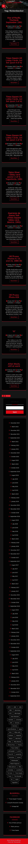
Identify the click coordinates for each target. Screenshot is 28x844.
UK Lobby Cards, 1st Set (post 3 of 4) (14, 99)
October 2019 (15, 468)
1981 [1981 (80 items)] (20, 707)
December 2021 (15, 430)
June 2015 (15, 662)
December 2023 (15, 423)
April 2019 (15, 490)
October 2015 (15, 647)
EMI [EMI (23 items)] (11, 723)
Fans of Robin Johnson (15, 823)
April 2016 (15, 625)
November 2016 (15, 598)
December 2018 (15, 505)
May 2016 (15, 621)
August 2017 (15, 565)
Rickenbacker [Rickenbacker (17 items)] (14, 760)
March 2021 (15, 441)
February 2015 (15, 677)
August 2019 (15, 475)
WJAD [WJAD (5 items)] (17, 779)
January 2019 (15, 501)
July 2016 (15, 613)
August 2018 (15, 520)
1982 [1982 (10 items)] (10, 710)
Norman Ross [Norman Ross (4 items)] (11, 744)
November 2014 (15, 688)
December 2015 (15, 640)
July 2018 (15, 524)
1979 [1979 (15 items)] (9, 707)
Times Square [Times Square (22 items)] (18, 773)
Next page (8, 395)
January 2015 (15, 681)
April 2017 (15, 580)
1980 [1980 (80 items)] (14, 707)
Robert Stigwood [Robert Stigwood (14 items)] (14, 763)
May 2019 (15, 486)
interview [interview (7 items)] (14, 726)
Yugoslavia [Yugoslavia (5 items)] (15, 782)
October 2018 (15, 512)
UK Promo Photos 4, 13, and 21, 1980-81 (14, 258)
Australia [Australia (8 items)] (10, 719)
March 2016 (15, 628)
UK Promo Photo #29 (14, 296)
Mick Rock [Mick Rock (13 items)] (18, 738)
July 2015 (15, 658)
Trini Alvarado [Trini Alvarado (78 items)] (17, 776)
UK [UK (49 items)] (11, 779)
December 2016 (15, 595)
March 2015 (15, 673)
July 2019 (15, 479)
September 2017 (15, 561)
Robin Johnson (14, 2)
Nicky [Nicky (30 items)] (9, 741)
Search (15, 402)
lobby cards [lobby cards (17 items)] (17, 732)
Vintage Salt (15, 806)
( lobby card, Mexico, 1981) (14, 217)
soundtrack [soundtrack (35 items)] (19, 770)
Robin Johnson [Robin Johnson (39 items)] (12, 766)
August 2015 (15, 655)
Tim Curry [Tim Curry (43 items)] (9, 773)
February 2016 (15, 632)
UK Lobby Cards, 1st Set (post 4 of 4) (14, 60)
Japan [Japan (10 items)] (20, 729)
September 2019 (15, 471)
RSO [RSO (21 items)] (20, 766)
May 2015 (15, 666)
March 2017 (15, 583)
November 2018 (15, 509)
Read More (14, 44)
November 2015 (15, 643)
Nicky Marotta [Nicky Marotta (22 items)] (17, 741)
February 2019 (15, 497)
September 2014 (15, 696)
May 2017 (15, 576)
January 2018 (15, 546)
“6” (14, 331)
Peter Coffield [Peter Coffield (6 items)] (14, 748)
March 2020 (15, 464)
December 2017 (15, 550)
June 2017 (15, 572)
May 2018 (15, 531)
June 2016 (15, 617)
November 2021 (15, 434)
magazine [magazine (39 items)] (18, 735)
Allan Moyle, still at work (14, 365)
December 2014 (15, 684)
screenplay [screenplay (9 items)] (10, 770)
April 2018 (15, 535)
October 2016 (15, 602)
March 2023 (15, 426)
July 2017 (15, 568)
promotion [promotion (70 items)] (11, 757)
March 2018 (15, 539)
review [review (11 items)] (19, 757)
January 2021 (15, 449)
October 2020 (15, 456)
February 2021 (15, 445)
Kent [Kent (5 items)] (10, 732)
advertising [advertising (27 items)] (17, 710)
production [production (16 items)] (18, 754)
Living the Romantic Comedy (15, 802)
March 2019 (15, 494)
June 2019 (15, 482)
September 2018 (15, 516)
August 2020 (15, 460)
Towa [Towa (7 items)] (9, 776)
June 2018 (15, 527)
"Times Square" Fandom (15, 799)
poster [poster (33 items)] (19, 751)
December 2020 (15, 453)
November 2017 (15, 554)
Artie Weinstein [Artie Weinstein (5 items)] (15, 716)
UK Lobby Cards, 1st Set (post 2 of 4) (14, 137)
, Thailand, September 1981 (14, 20)
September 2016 (15, 606)
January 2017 (15, 591)
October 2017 (15, 557)
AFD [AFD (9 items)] (10, 713)
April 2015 (15, 669)
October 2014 (15, 692)
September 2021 (15, 438)
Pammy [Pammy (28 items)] (20, 744)
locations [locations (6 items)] (11, 735)
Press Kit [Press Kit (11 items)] (10, 754)
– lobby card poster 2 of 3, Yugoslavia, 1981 (14, 175)
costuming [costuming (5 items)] (18, 719)
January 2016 (15, 636)
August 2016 (15, 610)
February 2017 (15, 587)
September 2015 (15, 651)
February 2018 (15, 542)
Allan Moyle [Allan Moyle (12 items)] (17, 713)
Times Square (15, 830)
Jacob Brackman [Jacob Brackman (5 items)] (12, 729)
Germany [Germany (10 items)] (17, 723)
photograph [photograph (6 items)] (12, 751)
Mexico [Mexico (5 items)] (11, 738)
